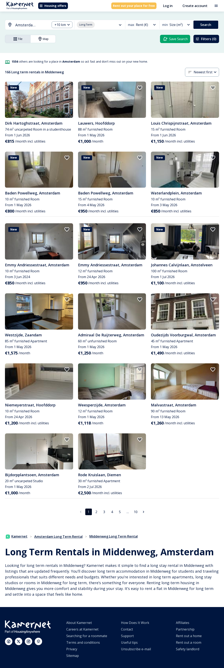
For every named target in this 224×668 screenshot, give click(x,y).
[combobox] (25, 25)
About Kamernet (79, 622)
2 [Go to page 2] (96, 512)
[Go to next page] (143, 512)
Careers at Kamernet (82, 629)
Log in (168, 6)
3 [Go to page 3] (104, 512)
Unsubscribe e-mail (136, 649)
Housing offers (52, 6)
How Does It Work (135, 622)
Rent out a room (188, 642)
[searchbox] (31, 25)
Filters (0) (205, 39)
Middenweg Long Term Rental (113, 536)
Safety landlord (187, 649)
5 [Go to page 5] (120, 512)
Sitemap (72, 655)
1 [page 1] (88, 512)
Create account (195, 6)
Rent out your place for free (134, 6)
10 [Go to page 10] (135, 512)
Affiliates (182, 622)
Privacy (71, 649)
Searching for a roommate (86, 636)
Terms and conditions (83, 642)
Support (127, 636)
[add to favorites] (67, 88)
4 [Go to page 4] (112, 512)
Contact (127, 629)
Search (205, 24)
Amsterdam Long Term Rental (58, 536)
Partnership (185, 629)
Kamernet (16, 536)
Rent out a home (189, 636)
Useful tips (129, 642)
